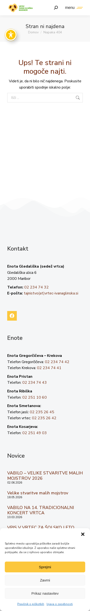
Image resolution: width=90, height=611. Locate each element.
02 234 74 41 (49, 368)
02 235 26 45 (42, 412)
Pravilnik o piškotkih (30, 604)
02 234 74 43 (34, 382)
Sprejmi (45, 567)
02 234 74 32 (36, 287)
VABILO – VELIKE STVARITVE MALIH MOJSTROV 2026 (45, 475)
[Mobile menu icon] (73, 7)
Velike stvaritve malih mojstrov (37, 493)
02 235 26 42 (44, 418)
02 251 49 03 (34, 433)
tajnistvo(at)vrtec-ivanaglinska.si (51, 293)
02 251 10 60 (34, 397)
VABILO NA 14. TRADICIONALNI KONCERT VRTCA (40, 510)
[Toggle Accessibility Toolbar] (11, 35)
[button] (82, 534)
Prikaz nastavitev (45, 593)
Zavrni (45, 580)
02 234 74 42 (57, 362)
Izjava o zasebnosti (60, 604)
